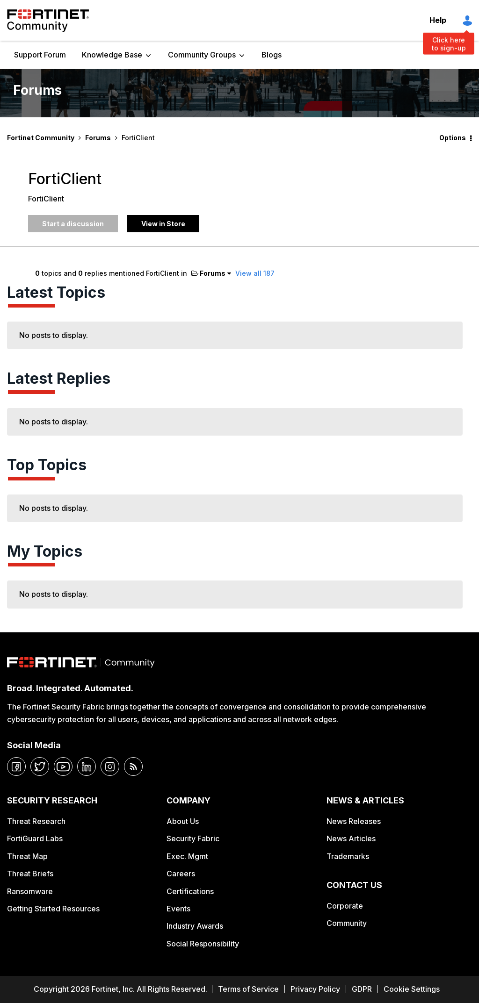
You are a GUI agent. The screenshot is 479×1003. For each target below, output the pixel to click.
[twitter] (39, 766)
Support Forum (40, 54)
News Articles (351, 838)
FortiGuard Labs (35, 838)
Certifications (190, 891)
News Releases (354, 821)
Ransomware (30, 891)
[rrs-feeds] (133, 766)
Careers (181, 873)
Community (347, 923)
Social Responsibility (203, 943)
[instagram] (110, 766)
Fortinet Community (48, 20)
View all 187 (255, 273)
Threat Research (36, 821)
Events (178, 908)
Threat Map (27, 856)
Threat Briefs (30, 873)
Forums (98, 138)
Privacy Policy (315, 989)
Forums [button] (208, 273)
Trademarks (348, 856)
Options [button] (452, 138)
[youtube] (63, 766)
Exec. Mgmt (187, 856)
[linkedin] (86, 766)
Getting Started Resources (53, 908)
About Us (183, 821)
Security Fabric (193, 838)
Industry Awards (195, 926)
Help (437, 20)
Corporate (345, 905)
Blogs (271, 54)
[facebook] (16, 766)
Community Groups (202, 54)
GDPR (362, 989)
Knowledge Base (112, 54)
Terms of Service (248, 989)
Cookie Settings (412, 989)
